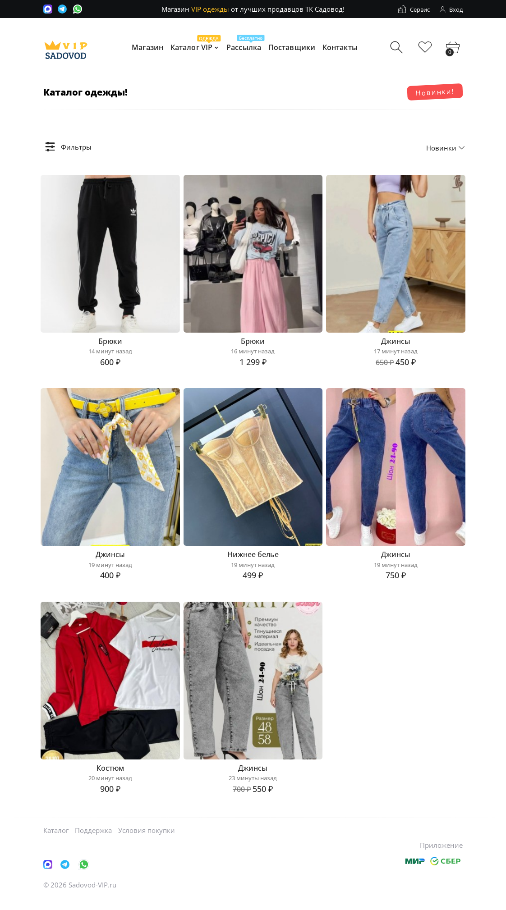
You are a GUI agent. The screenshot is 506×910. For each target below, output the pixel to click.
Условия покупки (146, 841)
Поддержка (93, 841)
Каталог (56, 841)
